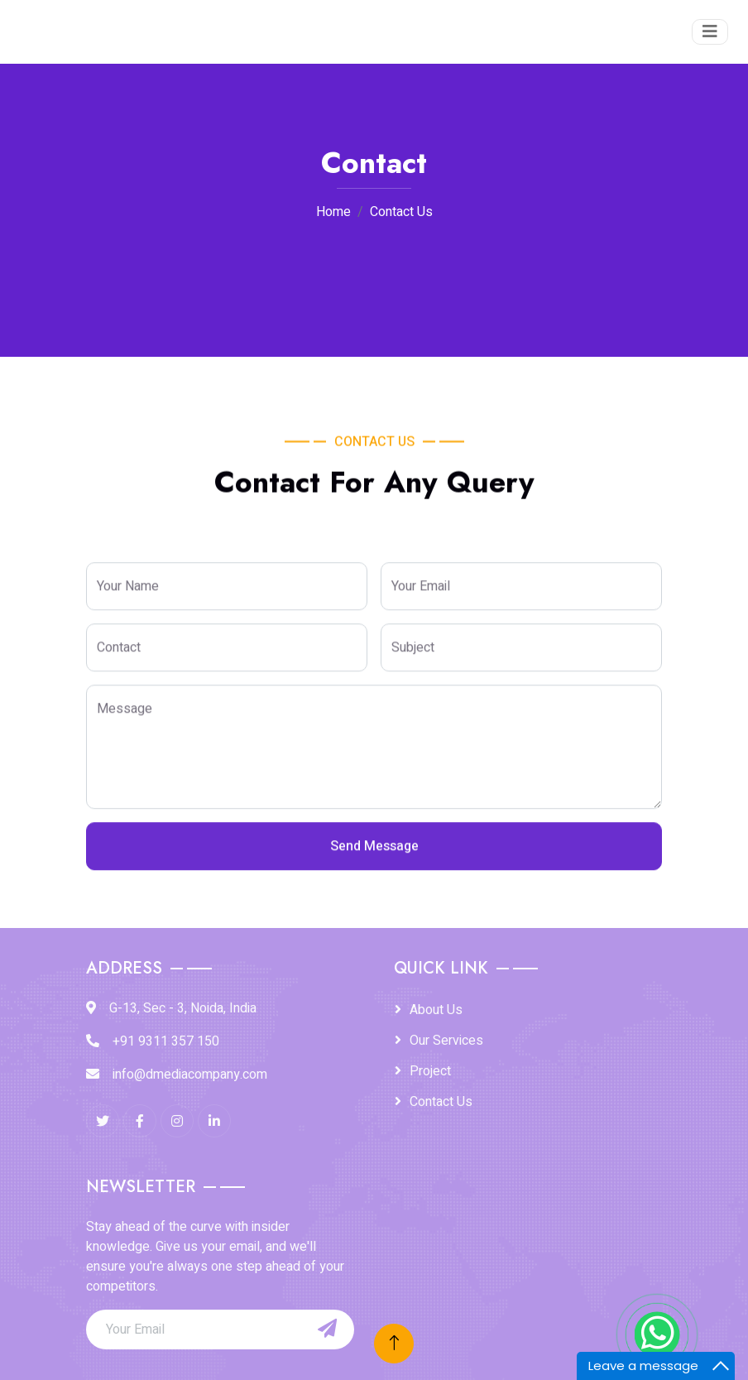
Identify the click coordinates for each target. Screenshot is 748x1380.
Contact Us (441, 1102)
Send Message (374, 863)
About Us (436, 1010)
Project (430, 1071)
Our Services (446, 1041)
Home (333, 212)
